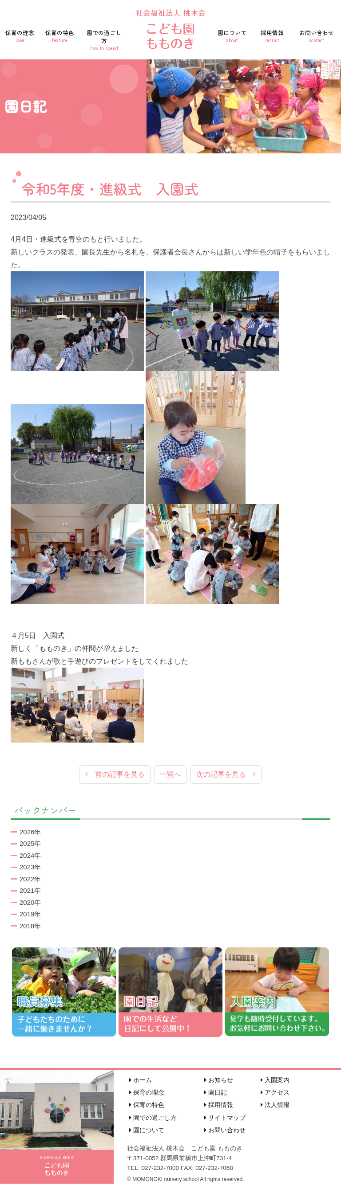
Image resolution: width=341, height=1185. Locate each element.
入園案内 (275, 1080)
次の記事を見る (226, 774)
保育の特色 (59, 35)
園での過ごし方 (104, 39)
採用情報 (272, 35)
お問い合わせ (317, 35)
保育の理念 (20, 35)
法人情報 (275, 1105)
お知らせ (218, 1080)
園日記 (215, 1093)
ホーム (140, 1080)
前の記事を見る (115, 774)
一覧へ (170, 774)
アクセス (275, 1093)
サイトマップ (225, 1118)
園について (232, 35)
